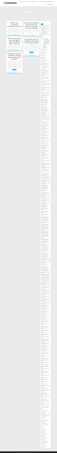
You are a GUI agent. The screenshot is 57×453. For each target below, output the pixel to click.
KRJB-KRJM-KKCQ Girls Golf (45, 148)
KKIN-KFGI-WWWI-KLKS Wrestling (45, 256)
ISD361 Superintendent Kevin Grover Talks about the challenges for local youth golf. (31, 25)
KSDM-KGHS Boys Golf (44, 391)
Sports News (42, 55)
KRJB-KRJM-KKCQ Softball (44, 135)
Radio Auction (43, 442)
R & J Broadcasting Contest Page (45, 412)
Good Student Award (44, 421)
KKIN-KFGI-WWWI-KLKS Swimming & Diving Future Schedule (44, 207)
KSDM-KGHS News (43, 312)
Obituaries (42, 426)
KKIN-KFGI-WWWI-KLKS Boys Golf (45, 290)
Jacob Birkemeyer (28, 35)
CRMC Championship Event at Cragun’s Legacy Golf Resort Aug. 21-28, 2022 (14, 41)
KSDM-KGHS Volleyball (44, 324)
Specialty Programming (44, 409)
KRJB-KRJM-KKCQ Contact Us (45, 418)
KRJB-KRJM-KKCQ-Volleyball (45, 75)
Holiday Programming (44, 432)
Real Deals (42, 430)
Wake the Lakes (43, 433)
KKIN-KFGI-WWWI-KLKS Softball (45, 284)
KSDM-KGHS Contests (44, 316)
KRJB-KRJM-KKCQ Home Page (32, 1)
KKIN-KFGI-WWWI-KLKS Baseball (45, 277)
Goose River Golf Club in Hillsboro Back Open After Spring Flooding (31, 41)
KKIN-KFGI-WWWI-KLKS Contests (45, 175)
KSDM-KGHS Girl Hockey (44, 356)
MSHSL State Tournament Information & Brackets (14, 24)
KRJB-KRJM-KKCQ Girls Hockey (45, 116)
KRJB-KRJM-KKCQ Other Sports (45, 161)
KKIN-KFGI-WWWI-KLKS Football (45, 177)
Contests (42, 424)
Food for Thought (43, 427)
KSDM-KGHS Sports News (44, 309)
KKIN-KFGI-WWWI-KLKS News (45, 171)
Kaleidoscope (43, 445)
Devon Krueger (11, 72)
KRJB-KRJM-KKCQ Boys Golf (45, 142)
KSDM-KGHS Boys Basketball (45, 337)
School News (44, 44)
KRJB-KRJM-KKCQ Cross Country (45, 81)
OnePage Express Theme (36, 451)
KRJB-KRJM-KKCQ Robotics (45, 246)
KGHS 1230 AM (43, 429)
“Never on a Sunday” (43, 52)
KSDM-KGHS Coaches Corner (45, 311)
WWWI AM (11, 49)
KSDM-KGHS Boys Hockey (44, 350)
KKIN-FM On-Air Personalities (45, 167)
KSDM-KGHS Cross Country (44, 382)
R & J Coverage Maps (44, 436)
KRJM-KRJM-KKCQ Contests (45, 244)
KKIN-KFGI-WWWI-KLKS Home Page (47, 1)
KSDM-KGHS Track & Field (44, 363)
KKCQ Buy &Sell (43, 435)
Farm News (44, 43)
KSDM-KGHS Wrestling (44, 331)
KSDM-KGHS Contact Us (46, 387)
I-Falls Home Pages (49, 4)
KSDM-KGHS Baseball (44, 369)
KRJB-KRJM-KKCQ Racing (44, 247)
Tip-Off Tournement (43, 415)
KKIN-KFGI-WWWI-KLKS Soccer (45, 197)
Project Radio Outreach (44, 58)
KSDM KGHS (42, 386)
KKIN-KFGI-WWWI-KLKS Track (45, 303)
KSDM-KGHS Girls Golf (44, 397)
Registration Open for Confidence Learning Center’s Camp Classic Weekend (14, 56)
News (42, 36)
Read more (31, 52)
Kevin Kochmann (11, 34)
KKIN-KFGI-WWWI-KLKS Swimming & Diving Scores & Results (45, 210)
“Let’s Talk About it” (43, 443)
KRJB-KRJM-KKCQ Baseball (44, 129)
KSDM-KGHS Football (44, 318)
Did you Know (43, 49)
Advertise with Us (43, 438)
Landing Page (22, 1)
